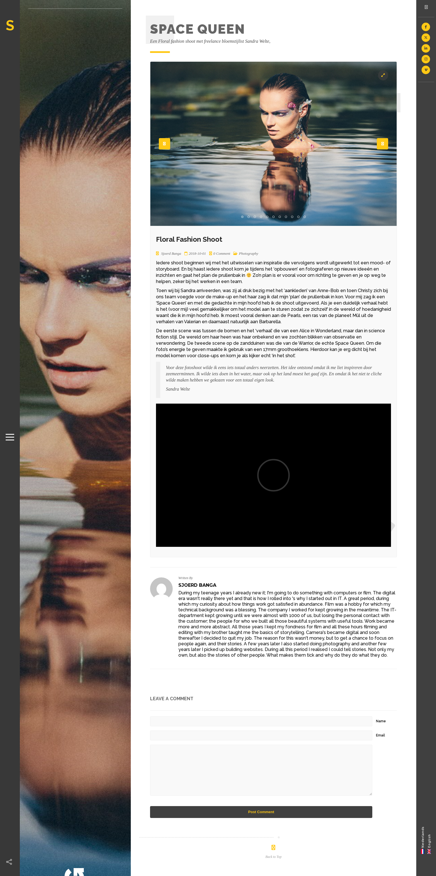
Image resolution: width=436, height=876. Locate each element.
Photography (248, 253)
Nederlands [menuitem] (423, 836)
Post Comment (261, 812)
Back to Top (274, 857)
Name (381, 721)
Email (380, 735)
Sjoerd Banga (197, 585)
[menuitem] (423, 839)
